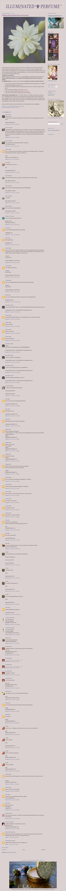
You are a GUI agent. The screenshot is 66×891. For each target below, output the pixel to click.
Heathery (7, 637)
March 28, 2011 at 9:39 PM (12, 722)
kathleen (6, 294)
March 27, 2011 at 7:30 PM (12, 509)
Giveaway (13, 107)
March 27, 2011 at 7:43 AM (12, 192)
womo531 (7, 491)
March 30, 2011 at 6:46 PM (12, 791)
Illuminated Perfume (9, 832)
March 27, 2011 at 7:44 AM (12, 202)
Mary (6, 520)
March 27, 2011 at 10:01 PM (12, 548)
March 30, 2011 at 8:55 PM (12, 809)
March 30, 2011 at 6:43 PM (12, 784)
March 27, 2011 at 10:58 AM (12, 340)
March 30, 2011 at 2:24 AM (12, 759)
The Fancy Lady (8, 821)
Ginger (6, 607)
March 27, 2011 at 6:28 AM (12, 137)
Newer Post (4, 849)
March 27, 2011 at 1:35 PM (12, 439)
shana (6, 543)
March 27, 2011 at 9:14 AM (12, 291)
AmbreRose (7, 813)
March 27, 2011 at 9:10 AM (12, 244)
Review (17, 107)
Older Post (43, 849)
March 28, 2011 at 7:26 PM (12, 699)
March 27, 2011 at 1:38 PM (12, 474)
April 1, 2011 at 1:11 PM (11, 844)
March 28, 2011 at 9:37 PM (12, 711)
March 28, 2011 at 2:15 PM (12, 654)
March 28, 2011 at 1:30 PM (12, 643)
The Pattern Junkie (8, 617)
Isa (5, 552)
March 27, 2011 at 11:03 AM (12, 372)
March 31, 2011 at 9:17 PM (12, 828)
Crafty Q (7, 114)
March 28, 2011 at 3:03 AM (12, 591)
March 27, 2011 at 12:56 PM (12, 405)
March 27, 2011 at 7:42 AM (12, 182)
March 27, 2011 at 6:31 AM (12, 146)
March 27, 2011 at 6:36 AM (12, 159)
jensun (6, 162)
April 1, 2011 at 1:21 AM (11, 837)
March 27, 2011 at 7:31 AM (12, 172)
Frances (6, 227)
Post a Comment (5, 847)
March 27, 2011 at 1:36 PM (12, 450)
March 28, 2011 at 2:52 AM (12, 564)
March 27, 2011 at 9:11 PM (12, 530)
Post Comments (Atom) (11, 852)
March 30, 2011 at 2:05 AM (12, 734)
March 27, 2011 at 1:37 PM (12, 460)
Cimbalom (8, 107)
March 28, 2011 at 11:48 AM (12, 634)
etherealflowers (8, 305)
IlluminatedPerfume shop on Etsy (16, 76)
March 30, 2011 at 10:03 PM (12, 818)
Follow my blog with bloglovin (54, 130)
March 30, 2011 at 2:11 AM (12, 747)
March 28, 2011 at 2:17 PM (12, 674)
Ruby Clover (7, 127)
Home (24, 849)
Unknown (7, 149)
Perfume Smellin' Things (29, 69)
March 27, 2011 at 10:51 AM (12, 301)
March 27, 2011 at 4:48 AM (12, 124)
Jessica (6, 794)
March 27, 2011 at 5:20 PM (12, 481)
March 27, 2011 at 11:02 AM (12, 362)
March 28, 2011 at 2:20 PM (12, 688)
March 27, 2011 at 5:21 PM (12, 488)
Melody (6, 702)
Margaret (7, 429)
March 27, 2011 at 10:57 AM (12, 311)
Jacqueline (7, 477)
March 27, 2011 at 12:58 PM (12, 415)
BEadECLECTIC (8, 216)
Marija (6, 398)
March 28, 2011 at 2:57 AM (12, 578)
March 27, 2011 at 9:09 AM (12, 234)
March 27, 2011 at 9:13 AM (12, 262)
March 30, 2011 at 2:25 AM (12, 770)
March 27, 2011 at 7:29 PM (12, 502)
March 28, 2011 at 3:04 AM (12, 604)
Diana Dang (7, 175)
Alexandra (7, 248)
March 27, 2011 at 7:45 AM (12, 212)
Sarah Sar (7, 691)
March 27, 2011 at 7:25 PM (12, 495)
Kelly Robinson (8, 385)
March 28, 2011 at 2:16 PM (12, 667)
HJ (5, 726)
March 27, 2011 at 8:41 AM (12, 224)
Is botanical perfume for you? (55, 15)
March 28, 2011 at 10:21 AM (12, 614)
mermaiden (7, 646)
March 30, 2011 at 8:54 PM (12, 799)
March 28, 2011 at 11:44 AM (12, 624)
